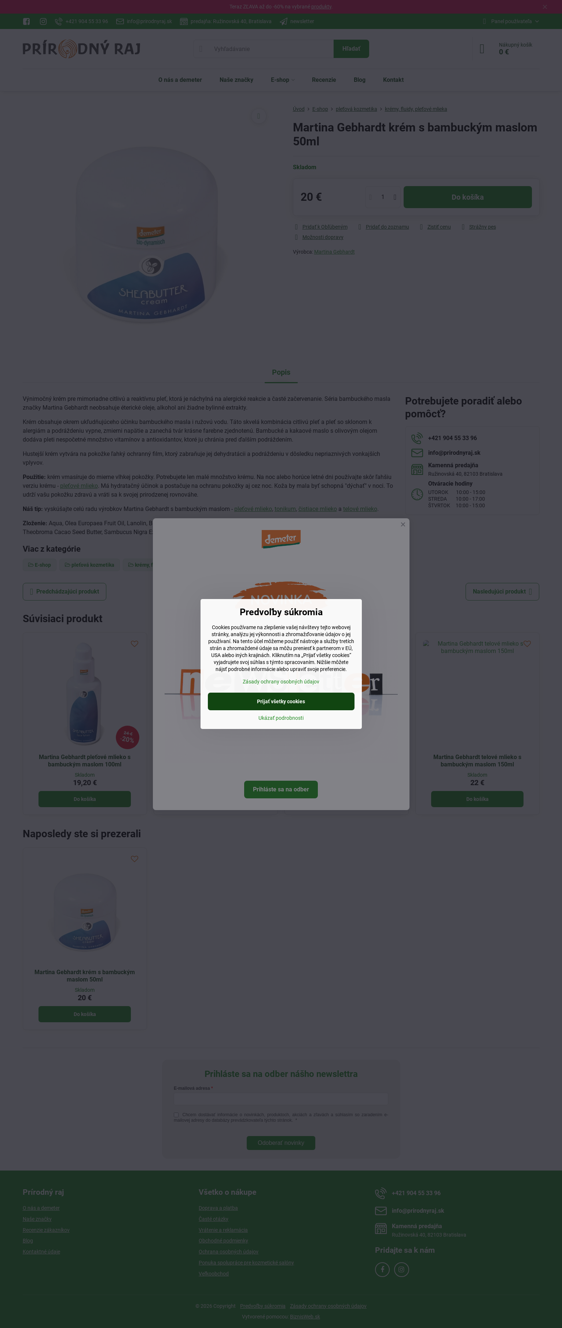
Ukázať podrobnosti (281, 718)
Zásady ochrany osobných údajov (281, 682)
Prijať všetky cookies (281, 701)
